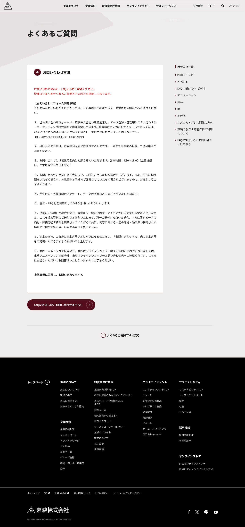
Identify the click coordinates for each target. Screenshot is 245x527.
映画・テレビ (185, 75)
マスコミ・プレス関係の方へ (195, 122)
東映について (68, 382)
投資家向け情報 (103, 382)
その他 (181, 116)
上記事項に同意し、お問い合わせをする (58, 275)
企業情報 (65, 421)
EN (237, 5)
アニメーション (186, 95)
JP (230, 5)
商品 (180, 102)
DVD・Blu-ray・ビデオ (191, 88)
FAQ (63, 89)
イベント (182, 82)
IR (178, 109)
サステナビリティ (190, 382)
